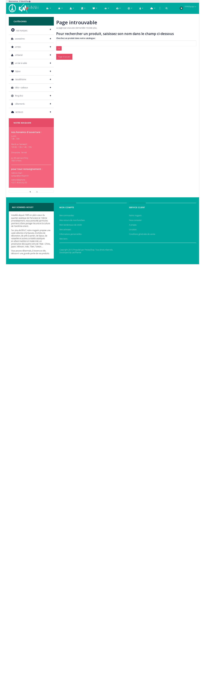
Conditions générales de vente (142, 648)
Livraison (133, 643)
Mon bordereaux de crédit (70, 638)
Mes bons (63, 652)
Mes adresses (65, 643)
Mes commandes (66, 629)
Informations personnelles (70, 648)
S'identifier (24, 1)
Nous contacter (135, 634)
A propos (132, 638)
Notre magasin (135, 629)
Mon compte (66, 621)
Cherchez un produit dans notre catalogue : (76, 38)
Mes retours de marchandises (72, 634)
